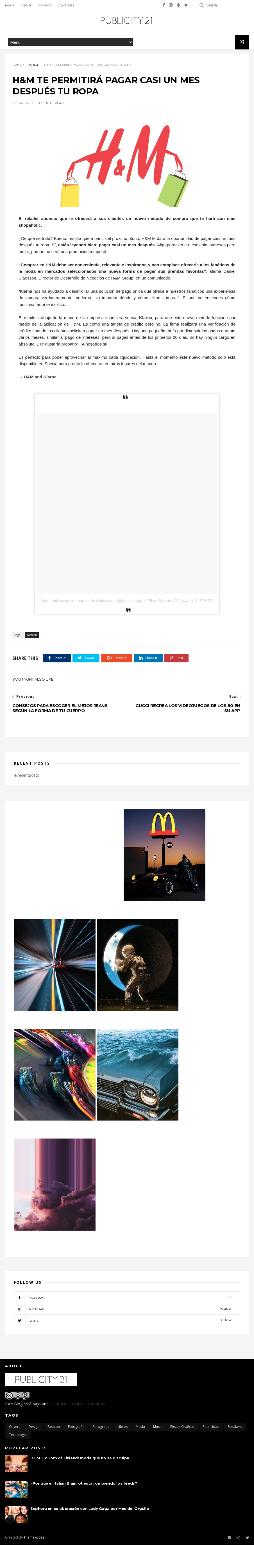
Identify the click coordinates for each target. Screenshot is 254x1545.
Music (157, 1427)
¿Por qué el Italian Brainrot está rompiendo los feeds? (83, 1484)
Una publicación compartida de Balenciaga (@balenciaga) (91, 601)
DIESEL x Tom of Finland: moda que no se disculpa (79, 1458)
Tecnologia (18, 1435)
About (26, 5)
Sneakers (235, 1427)
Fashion (32, 65)
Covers (14, 1427)
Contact (44, 5)
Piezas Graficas (182, 1427)
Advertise (66, 5)
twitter (123, 1320)
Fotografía (101, 1427)
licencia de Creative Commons (77, 1404)
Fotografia (76, 1427)
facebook (123, 1297)
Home (9, 5)
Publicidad (211, 1427)
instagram (123, 1309)
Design (33, 1427)
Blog (18, 1404)
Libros (122, 1427)
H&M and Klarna (40, 377)
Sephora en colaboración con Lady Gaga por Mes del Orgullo (89, 1509)
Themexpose (34, 1537)
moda (140, 1427)
